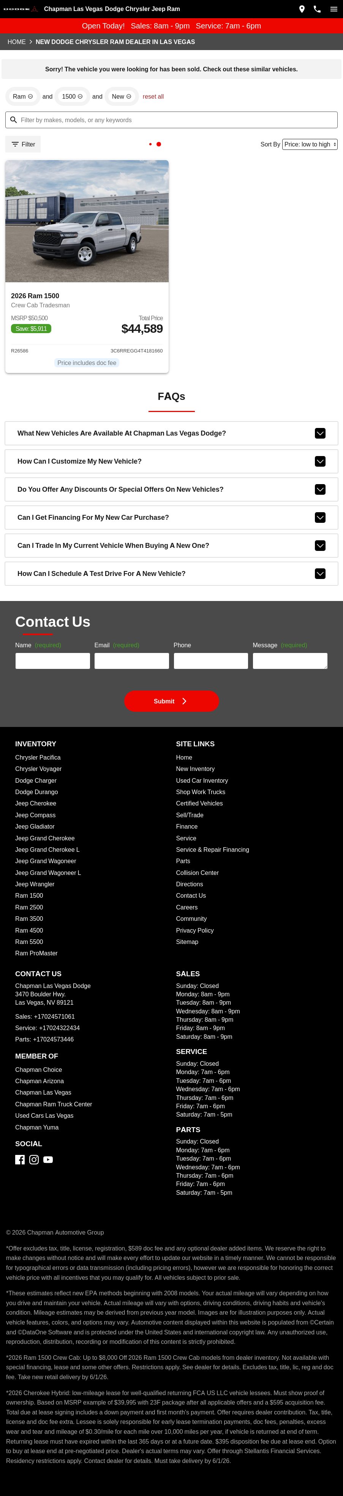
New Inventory (195, 768)
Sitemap (187, 941)
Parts (183, 861)
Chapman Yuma (36, 1127)
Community (191, 918)
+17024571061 (54, 1016)
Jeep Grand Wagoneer (45, 861)
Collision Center (197, 872)
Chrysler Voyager (38, 768)
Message (280, 645)
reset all (153, 96)
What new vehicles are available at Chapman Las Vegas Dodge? (171, 433)
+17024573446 (53, 1039)
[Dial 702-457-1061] (317, 9)
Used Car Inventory (202, 780)
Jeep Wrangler (34, 884)
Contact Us (191, 895)
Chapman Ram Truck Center (53, 1104)
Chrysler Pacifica (38, 757)
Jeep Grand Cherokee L (47, 849)
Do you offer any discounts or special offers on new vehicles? (171, 489)
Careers (187, 907)
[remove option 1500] (72, 96)
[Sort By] (310, 144)
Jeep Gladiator (35, 826)
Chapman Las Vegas (43, 1092)
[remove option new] (121, 96)
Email (116, 645)
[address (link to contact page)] (302, 9)
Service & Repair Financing (213, 849)
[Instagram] (34, 1159)
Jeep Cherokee (35, 803)
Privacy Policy (195, 930)
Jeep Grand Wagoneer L (48, 872)
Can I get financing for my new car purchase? (171, 517)
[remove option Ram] (23, 96)
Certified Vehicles (199, 803)
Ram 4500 (29, 930)
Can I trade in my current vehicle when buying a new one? (171, 545)
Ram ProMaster (36, 953)
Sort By (270, 144)
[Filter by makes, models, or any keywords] (171, 120)
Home (17, 42)
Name (38, 645)
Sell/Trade (190, 815)
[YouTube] (48, 1159)
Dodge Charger (36, 780)
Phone (182, 645)
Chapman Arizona (39, 1081)
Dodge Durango (36, 792)
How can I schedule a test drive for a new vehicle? (171, 573)
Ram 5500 (29, 941)
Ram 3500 (29, 918)
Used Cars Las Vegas (44, 1115)
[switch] (334, 9)
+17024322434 (59, 1028)
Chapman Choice (38, 1069)
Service (186, 838)
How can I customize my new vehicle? (171, 461)
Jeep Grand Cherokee (45, 838)
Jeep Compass (35, 815)
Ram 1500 (29, 895)
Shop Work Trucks (201, 792)
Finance (187, 826)
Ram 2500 (29, 907)
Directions (189, 884)
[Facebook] (20, 1159)
